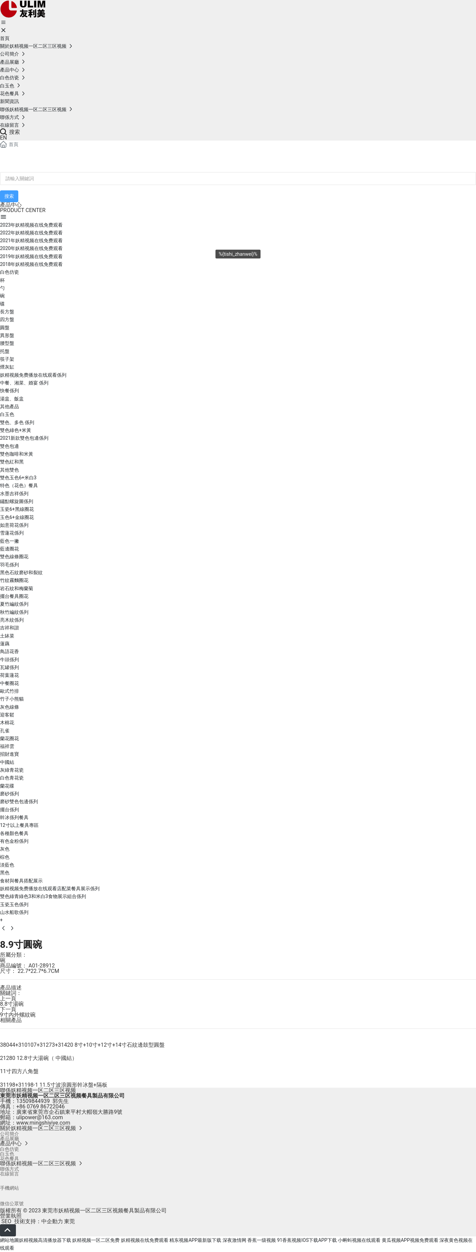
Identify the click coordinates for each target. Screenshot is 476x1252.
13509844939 (33, 1101)
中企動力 (52, 1221)
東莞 (69, 1221)
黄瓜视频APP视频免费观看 (410, 1240)
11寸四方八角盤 (19, 1071)
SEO (6, 1221)
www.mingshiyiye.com (43, 1123)
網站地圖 (9, 1240)
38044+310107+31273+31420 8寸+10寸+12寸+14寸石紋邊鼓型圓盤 (82, 1045)
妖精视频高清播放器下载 (45, 1240)
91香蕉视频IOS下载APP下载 (307, 1240)
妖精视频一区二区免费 (96, 1240)
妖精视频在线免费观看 (144, 1240)
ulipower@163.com (39, 1117)
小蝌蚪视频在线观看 (359, 1240)
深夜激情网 (234, 1240)
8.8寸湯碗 (12, 1004)
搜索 (10, 132)
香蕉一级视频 (261, 1240)
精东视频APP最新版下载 (195, 1240)
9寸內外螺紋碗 (18, 1014)
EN (3, 137)
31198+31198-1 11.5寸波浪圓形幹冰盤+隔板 (53, 1085)
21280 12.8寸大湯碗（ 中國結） (38, 1058)
